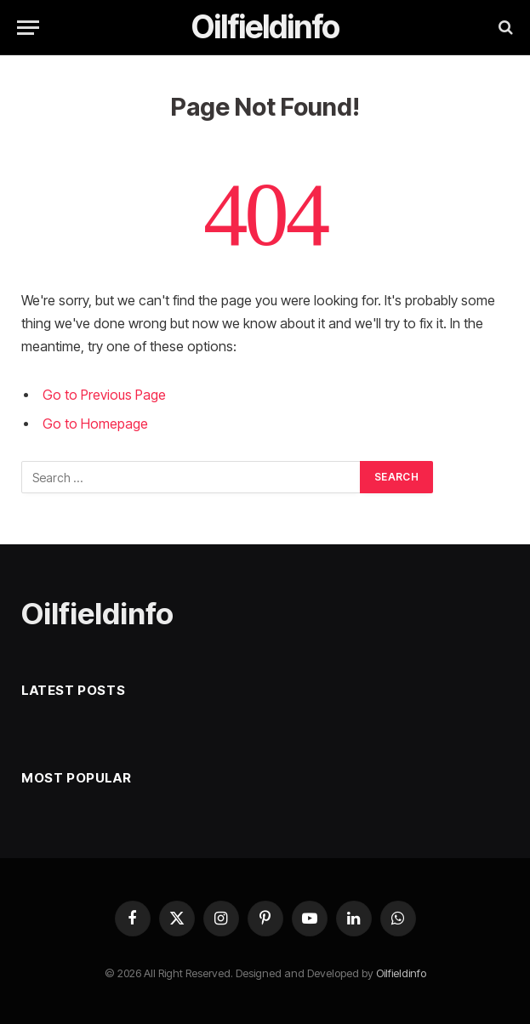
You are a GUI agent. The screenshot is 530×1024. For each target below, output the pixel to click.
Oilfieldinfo (401, 973)
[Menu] (28, 28)
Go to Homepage (95, 424)
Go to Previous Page (104, 395)
